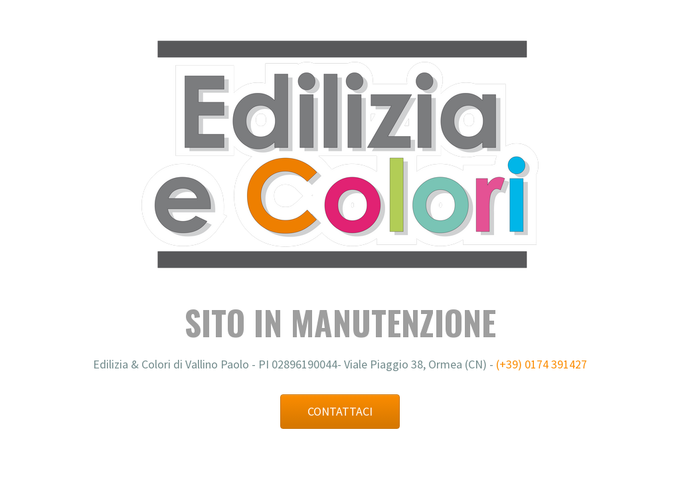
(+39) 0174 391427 (541, 364)
